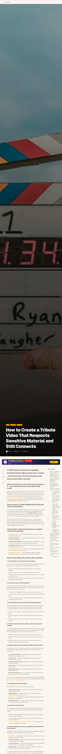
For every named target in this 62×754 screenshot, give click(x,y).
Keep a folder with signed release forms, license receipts (21, 721)
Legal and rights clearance (15, 549)
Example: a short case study (54, 541)
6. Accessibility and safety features (56, 516)
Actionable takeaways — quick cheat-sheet (55, 551)
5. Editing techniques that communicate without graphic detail (55, 512)
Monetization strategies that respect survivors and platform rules (54, 535)
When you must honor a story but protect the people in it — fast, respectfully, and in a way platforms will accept (55, 474)
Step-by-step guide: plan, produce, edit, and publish (55, 489)
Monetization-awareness (14, 552)
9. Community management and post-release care (55, 530)
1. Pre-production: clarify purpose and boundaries (56, 493)
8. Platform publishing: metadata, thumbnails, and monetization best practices (55, 524)
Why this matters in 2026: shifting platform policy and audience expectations (55, 479)
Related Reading (55, 556)
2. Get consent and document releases (56, 496)
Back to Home (6, 1)
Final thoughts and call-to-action (54, 554)
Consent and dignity (13, 534)
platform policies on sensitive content (15, 680)
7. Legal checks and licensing (56, 519)
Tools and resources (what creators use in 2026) (54, 545)
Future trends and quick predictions (54, 548)
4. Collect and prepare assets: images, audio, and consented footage (56, 505)
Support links (11, 697)
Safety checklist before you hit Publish (54, 538)
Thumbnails (11, 736)
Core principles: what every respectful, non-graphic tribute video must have (54, 485)
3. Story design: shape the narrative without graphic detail (56, 500)
